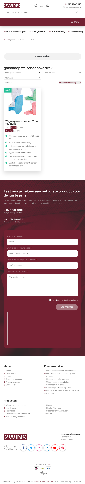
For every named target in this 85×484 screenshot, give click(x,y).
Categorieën (42, 56)
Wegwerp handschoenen (16, 405)
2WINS (49, 464)
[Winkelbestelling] (70, 82)
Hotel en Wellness (53, 408)
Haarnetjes (10, 411)
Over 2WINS (11, 373)
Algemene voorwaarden (15, 379)
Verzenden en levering (55, 385)
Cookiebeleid (11, 385)
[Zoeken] (42, 12)
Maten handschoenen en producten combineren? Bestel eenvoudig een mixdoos (61, 373)
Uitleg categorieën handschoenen (60, 379)
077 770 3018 (72, 5)
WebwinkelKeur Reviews (43, 481)
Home (6, 39)
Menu (75, 22)
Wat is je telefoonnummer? (22, 260)
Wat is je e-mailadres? (19, 248)
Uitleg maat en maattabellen (57, 382)
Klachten (50, 393)
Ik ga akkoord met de (64, 300)
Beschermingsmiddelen (15, 416)
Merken (49, 413)
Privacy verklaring (13, 382)
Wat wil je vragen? (17, 272)
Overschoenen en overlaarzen (18, 413)
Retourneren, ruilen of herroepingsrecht (62, 390)
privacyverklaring (72, 300)
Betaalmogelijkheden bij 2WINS (58, 387)
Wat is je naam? (16, 236)
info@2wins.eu (15, 220)
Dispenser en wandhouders (57, 411)
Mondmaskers (11, 408)
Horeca (49, 405)
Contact (9, 376)
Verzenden (67, 307)
